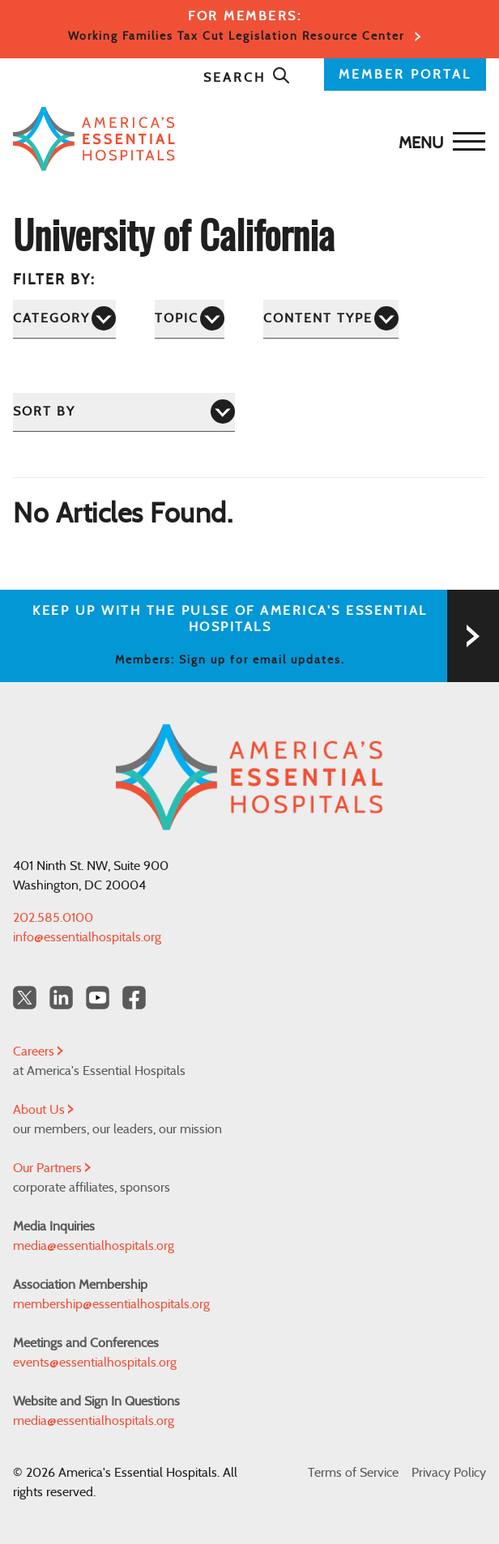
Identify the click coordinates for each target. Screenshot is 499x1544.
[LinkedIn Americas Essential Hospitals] (61, 997)
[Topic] (189, 319)
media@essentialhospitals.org (93, 1245)
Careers (38, 1051)
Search (247, 77)
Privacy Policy (449, 1472)
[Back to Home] (245, 139)
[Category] (64, 319)
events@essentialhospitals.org (95, 1362)
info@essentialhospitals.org (87, 937)
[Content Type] (331, 319)
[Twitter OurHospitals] (24, 997)
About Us (43, 1109)
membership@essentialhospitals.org (111, 1304)
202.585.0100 (53, 917)
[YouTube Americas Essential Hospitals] (97, 997)
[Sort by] (124, 412)
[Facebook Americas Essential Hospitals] (134, 997)
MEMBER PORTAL (405, 74)
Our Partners (52, 1168)
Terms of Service (353, 1472)
